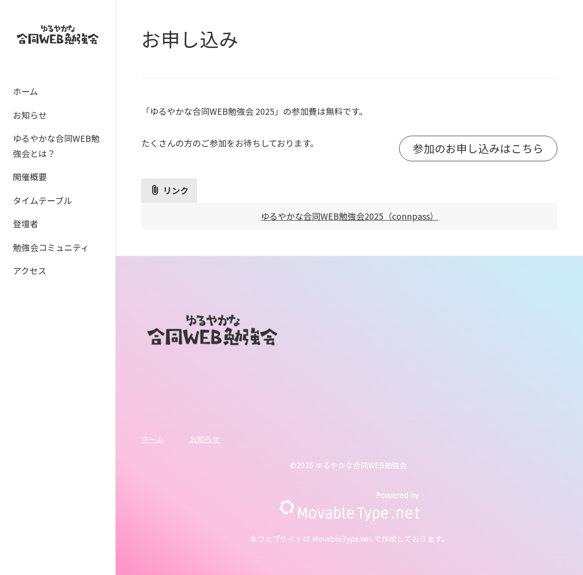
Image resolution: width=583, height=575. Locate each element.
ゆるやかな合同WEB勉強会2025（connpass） (349, 216)
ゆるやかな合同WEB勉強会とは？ (56, 145)
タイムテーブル (42, 200)
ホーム (25, 91)
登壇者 (25, 223)
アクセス (29, 270)
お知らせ (30, 115)
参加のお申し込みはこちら (478, 148)
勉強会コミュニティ (51, 247)
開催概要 (30, 176)
